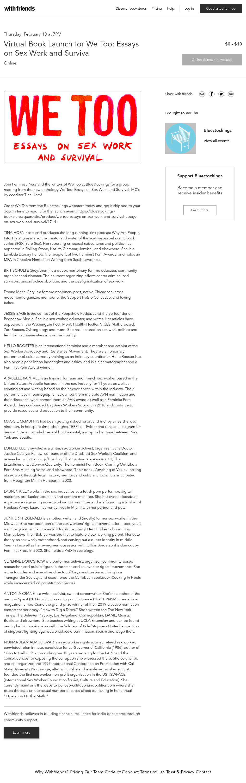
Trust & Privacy (180, 772)
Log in (189, 8)
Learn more (21, 732)
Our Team (94, 772)
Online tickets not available (212, 60)
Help (170, 8)
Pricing (157, 8)
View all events (216, 141)
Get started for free (221, 8)
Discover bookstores (131, 8)
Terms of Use (152, 772)
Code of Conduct (122, 772)
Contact (203, 772)
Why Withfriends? (52, 772)
